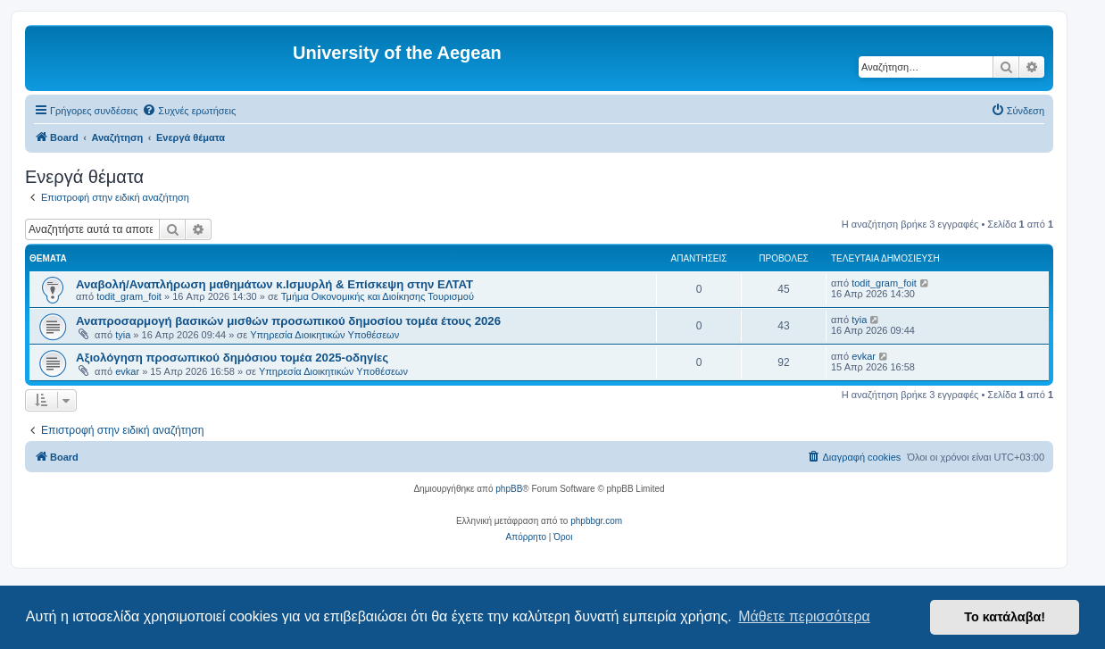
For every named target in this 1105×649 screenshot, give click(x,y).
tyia (122, 334)
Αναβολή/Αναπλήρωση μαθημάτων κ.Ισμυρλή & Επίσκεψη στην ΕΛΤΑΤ (274, 284)
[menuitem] (189, 110)
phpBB (508, 489)
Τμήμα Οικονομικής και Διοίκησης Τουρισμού (377, 296)
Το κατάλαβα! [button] (1004, 617)
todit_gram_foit (129, 296)
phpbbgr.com (596, 521)
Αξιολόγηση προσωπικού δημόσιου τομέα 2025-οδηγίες (232, 357)
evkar (127, 371)
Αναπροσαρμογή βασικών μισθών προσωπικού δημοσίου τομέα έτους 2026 (288, 321)
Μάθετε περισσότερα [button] (804, 616)
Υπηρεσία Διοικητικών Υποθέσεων (324, 334)
